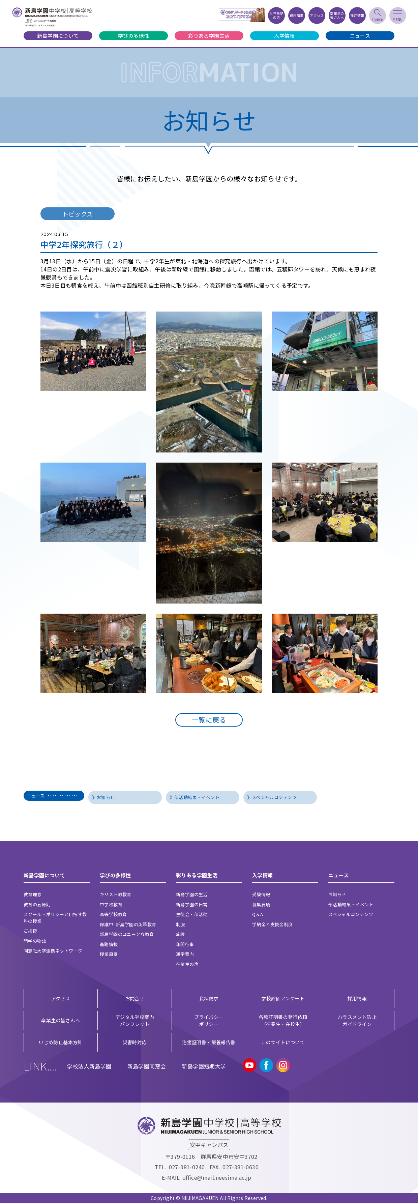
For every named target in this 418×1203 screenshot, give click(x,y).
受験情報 (261, 894)
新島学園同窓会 (146, 1066)
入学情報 (284, 35)
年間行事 (185, 944)
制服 (180, 924)
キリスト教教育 (115, 894)
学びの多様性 (133, 35)
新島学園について (58, 35)
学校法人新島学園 (89, 1066)
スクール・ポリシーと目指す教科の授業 (55, 917)
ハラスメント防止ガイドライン (357, 1020)
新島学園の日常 (192, 904)
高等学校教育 (113, 914)
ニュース (360, 35)
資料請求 (209, 998)
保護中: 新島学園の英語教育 (128, 924)
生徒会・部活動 (192, 914)
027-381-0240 (187, 1167)
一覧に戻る (209, 720)
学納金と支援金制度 (272, 924)
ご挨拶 (30, 931)
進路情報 (109, 944)
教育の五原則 (37, 904)
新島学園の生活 (192, 894)
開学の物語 (35, 941)
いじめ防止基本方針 (61, 1042)
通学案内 (185, 954)
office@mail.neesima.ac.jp (216, 1177)
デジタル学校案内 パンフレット (134, 1020)
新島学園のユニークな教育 (127, 934)
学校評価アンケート (283, 998)
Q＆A (257, 914)
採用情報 (357, 998)
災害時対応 (135, 1042)
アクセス (60, 998)
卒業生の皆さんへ (60, 1020)
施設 (180, 934)
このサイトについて (283, 1042)
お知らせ (106, 797)
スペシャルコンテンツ (274, 797)
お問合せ (135, 998)
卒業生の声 (187, 964)
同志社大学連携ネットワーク (53, 950)
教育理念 (33, 894)
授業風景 (109, 954)
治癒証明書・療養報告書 (208, 1042)
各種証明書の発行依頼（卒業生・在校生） (283, 1020)
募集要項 (261, 904)
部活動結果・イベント (196, 797)
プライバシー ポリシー (208, 1020)
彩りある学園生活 (209, 35)
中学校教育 (111, 904)
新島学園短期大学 (204, 1066)
